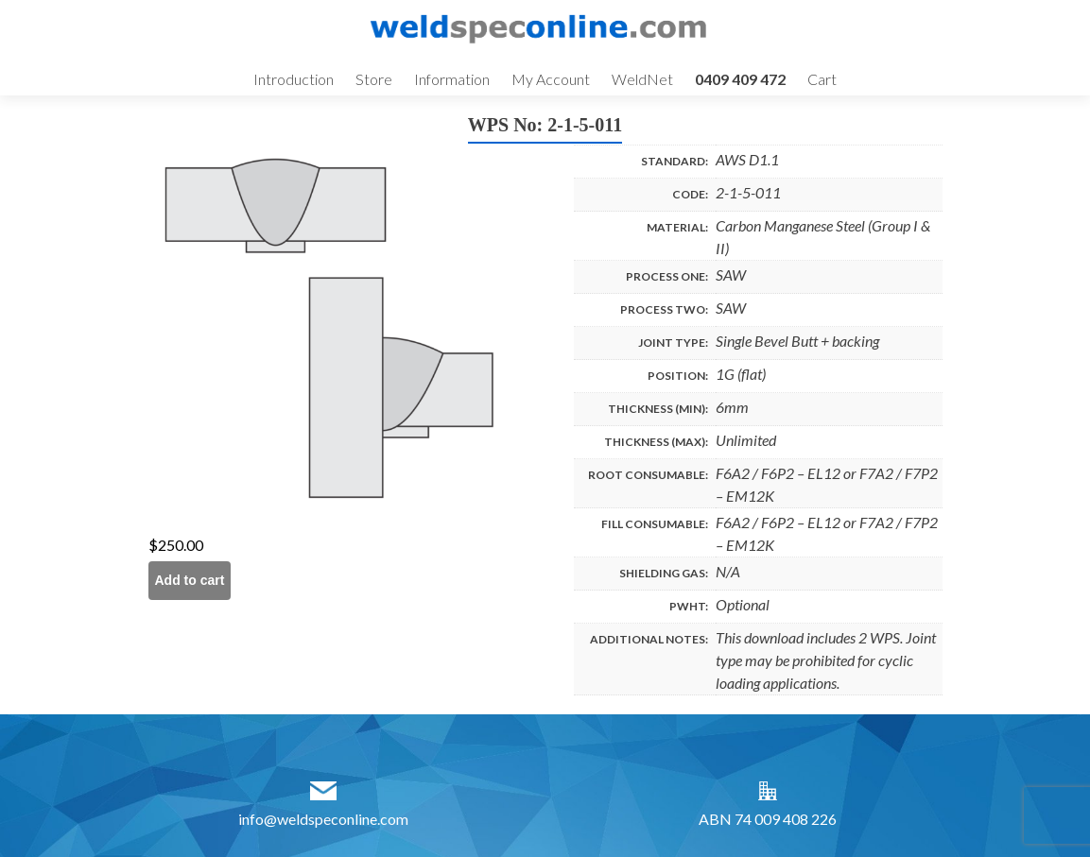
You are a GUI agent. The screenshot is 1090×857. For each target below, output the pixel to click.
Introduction (293, 79)
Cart (822, 79)
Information (452, 79)
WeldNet (642, 79)
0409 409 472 (740, 79)
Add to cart (190, 580)
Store (373, 79)
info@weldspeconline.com (323, 819)
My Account (550, 79)
